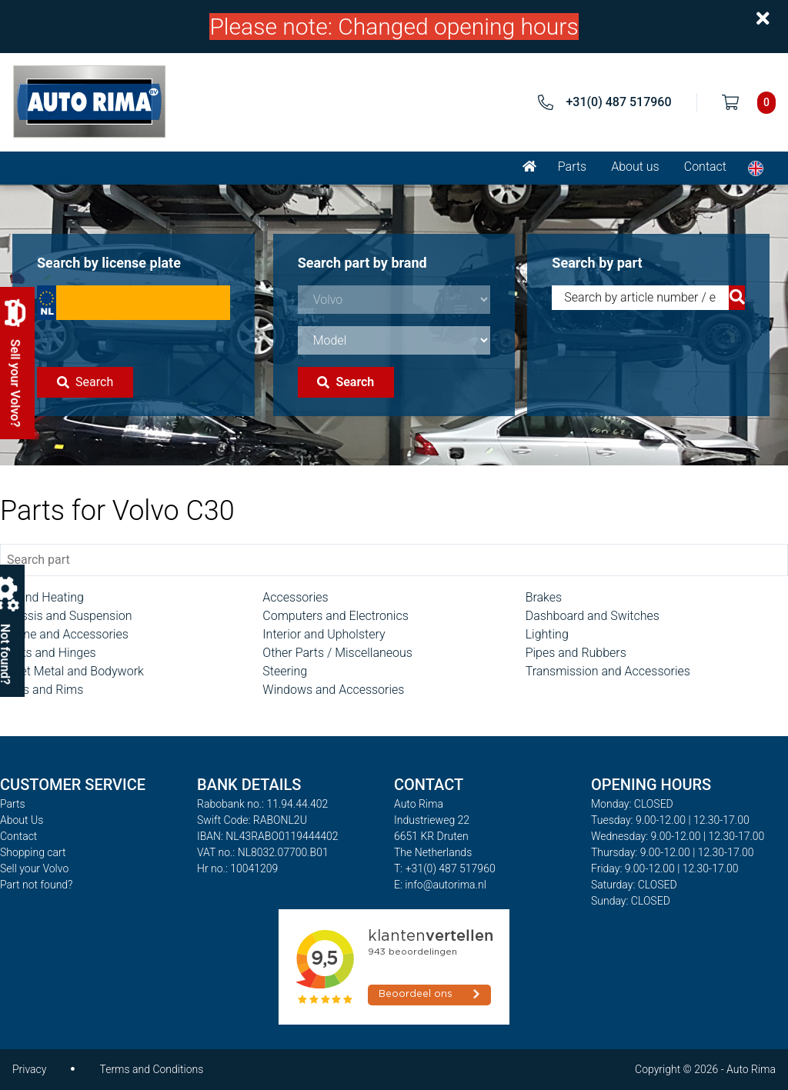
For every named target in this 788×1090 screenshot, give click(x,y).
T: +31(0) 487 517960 (445, 868)
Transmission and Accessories (608, 671)
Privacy (29, 1069)
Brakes (544, 597)
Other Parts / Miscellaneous (337, 652)
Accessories (295, 597)
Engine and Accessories (64, 634)
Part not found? (36, 884)
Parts (572, 166)
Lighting (547, 634)
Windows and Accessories (333, 689)
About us (635, 166)
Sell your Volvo (34, 868)
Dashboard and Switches (592, 615)
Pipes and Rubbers (576, 652)
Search (85, 382)
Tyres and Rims (41, 689)
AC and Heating (42, 597)
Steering (284, 671)
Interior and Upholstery (323, 634)
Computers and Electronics (335, 615)
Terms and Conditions (151, 1069)
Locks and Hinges (48, 652)
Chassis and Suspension (66, 615)
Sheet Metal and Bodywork (72, 671)
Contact (705, 166)
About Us (21, 820)
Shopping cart (33, 852)
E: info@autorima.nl (440, 884)
